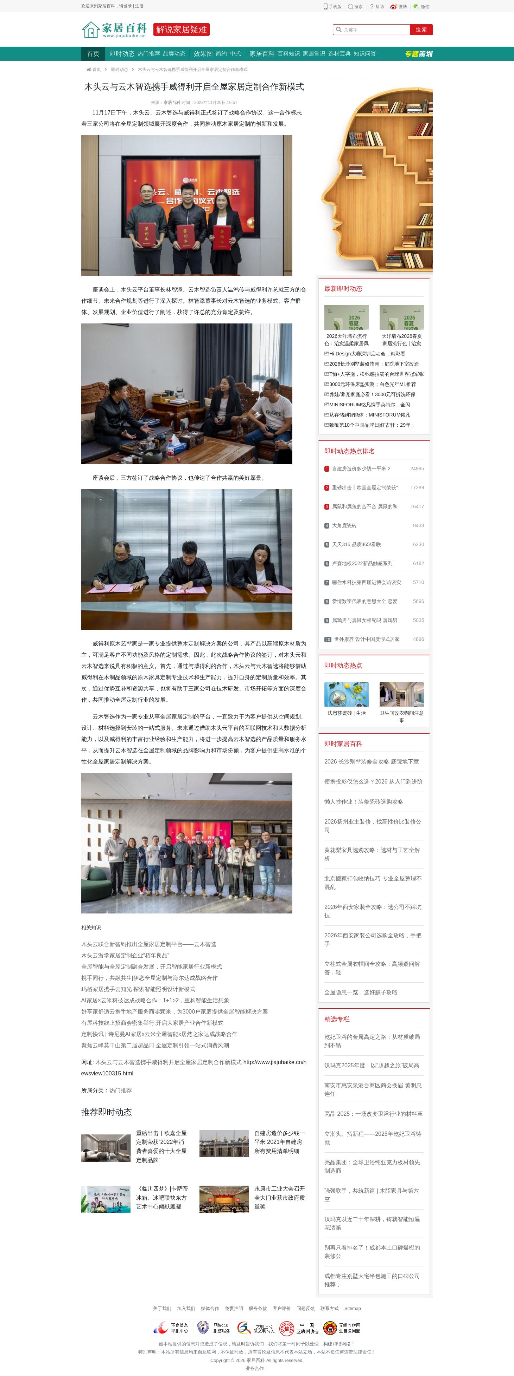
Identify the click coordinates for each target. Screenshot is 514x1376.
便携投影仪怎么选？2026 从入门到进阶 (373, 782)
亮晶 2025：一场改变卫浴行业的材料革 (373, 1114)
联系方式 (330, 1308)
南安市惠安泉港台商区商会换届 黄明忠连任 (372, 1089)
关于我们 (162, 1308)
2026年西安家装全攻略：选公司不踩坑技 (372, 911)
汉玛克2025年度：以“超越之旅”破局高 (371, 1065)
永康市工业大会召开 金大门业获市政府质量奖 (279, 1198)
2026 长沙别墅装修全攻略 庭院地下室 (371, 762)
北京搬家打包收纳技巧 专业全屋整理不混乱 (372, 883)
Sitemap (352, 1308)
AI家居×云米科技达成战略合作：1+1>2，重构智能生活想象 (155, 1000)
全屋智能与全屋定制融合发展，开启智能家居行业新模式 (151, 967)
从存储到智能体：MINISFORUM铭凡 (367, 415)
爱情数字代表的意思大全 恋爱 (361, 601)
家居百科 (262, 53)
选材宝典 (339, 54)
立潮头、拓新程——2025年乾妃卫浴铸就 (372, 1138)
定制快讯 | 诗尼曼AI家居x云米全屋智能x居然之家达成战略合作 (159, 1034)
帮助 (379, 6)
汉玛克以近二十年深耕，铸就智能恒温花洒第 (372, 1223)
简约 (221, 54)
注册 (139, 6)
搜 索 (421, 29)
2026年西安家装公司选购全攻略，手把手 (372, 939)
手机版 (335, 6)
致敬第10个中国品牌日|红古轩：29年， (369, 425)
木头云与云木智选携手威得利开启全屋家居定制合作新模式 (168, 1062)
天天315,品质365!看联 (352, 545)
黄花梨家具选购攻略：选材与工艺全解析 (372, 854)
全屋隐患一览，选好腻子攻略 (361, 992)
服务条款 (258, 1308)
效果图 (203, 53)
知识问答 (365, 54)
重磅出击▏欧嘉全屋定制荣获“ (361, 488)
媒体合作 (210, 1308)
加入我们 (186, 1308)
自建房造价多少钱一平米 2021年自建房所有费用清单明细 (279, 1142)
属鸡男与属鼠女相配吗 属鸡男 (361, 620)
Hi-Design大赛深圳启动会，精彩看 (364, 353)
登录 (127, 6)
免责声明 (234, 1308)
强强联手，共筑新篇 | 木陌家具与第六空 (371, 1195)
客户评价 (282, 1308)
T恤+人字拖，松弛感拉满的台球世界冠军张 (374, 374)
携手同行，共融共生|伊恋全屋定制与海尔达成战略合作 (149, 978)
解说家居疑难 (181, 29)
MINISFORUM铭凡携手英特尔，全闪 (367, 404)
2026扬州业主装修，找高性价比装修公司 (372, 826)
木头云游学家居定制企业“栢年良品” (125, 955)
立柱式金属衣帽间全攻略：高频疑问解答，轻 (372, 968)
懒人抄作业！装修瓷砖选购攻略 (363, 802)
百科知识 (289, 54)
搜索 (358, 6)
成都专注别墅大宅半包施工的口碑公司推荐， (372, 1280)
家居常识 (314, 54)
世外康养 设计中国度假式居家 (362, 639)
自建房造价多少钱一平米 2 (357, 469)
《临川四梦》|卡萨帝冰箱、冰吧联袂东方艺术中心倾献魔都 (162, 1198)
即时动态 (122, 53)
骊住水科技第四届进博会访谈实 (362, 582)
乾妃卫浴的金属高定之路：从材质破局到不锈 (372, 1041)
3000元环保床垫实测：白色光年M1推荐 (370, 384)
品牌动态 (174, 54)
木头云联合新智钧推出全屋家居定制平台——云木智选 (148, 944)
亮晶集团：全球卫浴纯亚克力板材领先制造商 (372, 1166)
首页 (93, 53)
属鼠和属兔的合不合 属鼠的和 (361, 507)
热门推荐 (149, 54)
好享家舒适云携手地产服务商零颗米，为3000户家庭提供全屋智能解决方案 (174, 1012)
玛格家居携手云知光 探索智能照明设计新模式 (138, 989)
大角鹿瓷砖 (340, 526)
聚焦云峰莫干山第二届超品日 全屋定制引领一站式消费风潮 (155, 1045)
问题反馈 (306, 1308)
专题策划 (419, 54)
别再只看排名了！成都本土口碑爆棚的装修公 (372, 1252)
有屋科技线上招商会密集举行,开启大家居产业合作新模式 (152, 1023)
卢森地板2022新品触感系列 (358, 563)
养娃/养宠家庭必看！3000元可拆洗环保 (369, 394)
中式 (235, 54)
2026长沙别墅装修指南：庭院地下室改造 (371, 364)
